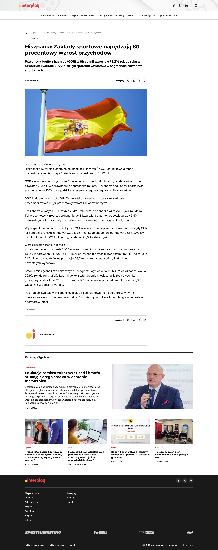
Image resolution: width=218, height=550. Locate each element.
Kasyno (28, 515)
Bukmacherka (31, 502)
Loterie (28, 520)
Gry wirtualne (31, 511)
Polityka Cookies (56, 545)
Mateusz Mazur (31, 81)
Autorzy (70, 497)
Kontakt (70, 502)
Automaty (29, 497)
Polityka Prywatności (34, 545)
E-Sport (28, 506)
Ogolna (34, 33)
